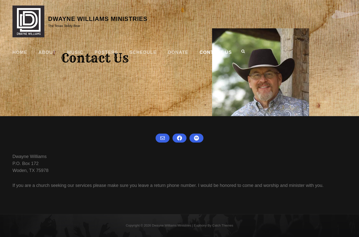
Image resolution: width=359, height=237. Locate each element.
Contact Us (216, 52)
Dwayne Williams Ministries (97, 18)
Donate (178, 52)
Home (19, 52)
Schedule (143, 52)
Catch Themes (222, 225)
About (47, 52)
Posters (106, 52)
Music (75, 52)
